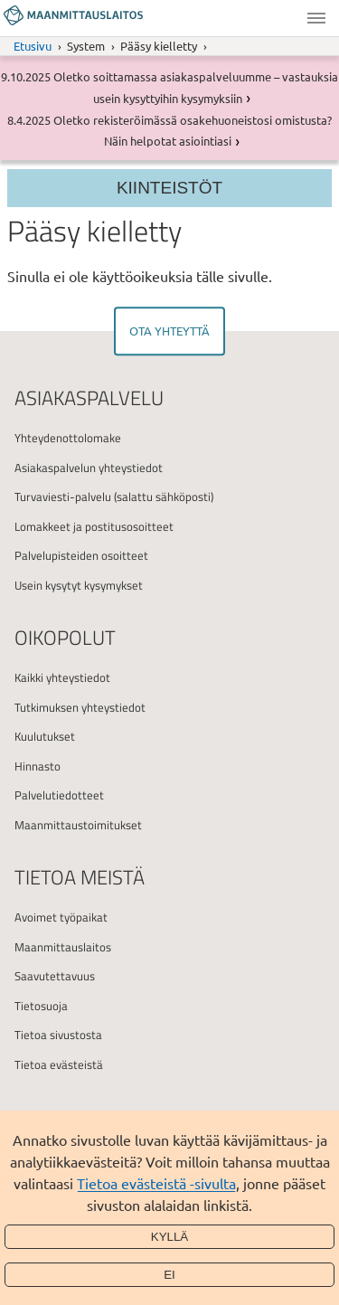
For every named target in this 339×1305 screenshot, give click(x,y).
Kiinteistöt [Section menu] (169, 187)
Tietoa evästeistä (58, 1064)
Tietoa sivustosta (58, 1035)
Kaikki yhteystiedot (62, 677)
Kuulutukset (44, 736)
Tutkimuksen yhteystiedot (80, 707)
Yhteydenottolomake (67, 438)
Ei (169, 1274)
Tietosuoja (41, 1006)
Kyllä (170, 1237)
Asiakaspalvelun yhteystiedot (88, 468)
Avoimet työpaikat (61, 917)
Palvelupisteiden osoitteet (81, 555)
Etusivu (33, 45)
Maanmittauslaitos (62, 947)
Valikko (316, 18)
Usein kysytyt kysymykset (78, 585)
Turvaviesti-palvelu (62, 496)
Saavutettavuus (54, 976)
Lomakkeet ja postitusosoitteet (94, 526)
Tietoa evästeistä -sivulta (156, 1183)
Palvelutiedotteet (59, 795)
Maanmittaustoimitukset (78, 825)
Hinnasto (37, 766)
